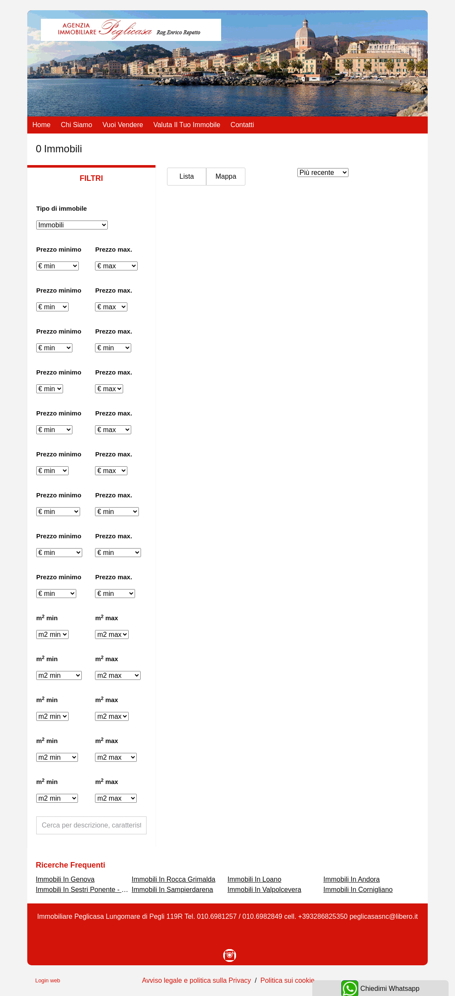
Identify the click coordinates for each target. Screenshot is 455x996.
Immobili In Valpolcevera (264, 889)
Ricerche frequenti (70, 865)
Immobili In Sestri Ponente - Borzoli (89, 889)
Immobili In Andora (351, 879)
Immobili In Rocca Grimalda (174, 879)
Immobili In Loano (254, 879)
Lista (186, 176)
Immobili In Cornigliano (358, 889)
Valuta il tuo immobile (186, 124)
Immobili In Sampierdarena (172, 889)
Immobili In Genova (65, 879)
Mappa (226, 176)
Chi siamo (76, 124)
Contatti (242, 124)
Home (41, 124)
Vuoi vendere (123, 124)
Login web (47, 980)
